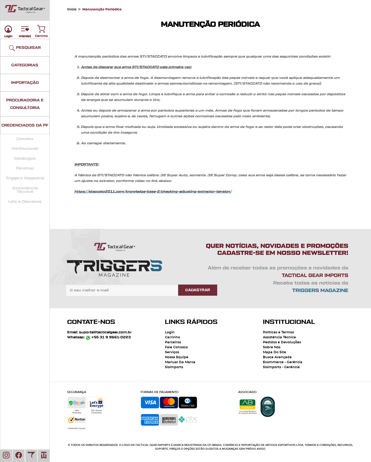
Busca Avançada (277, 357)
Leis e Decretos (25, 202)
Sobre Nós (271, 347)
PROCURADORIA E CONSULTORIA (25, 104)
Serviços (172, 352)
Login (170, 332)
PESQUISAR (25, 48)
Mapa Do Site (274, 352)
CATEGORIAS (24, 65)
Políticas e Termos (278, 332)
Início (71, 9)
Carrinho (41, 27)
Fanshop (25, 168)
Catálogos (25, 158)
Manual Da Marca (180, 362)
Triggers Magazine (25, 178)
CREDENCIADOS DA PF (24, 125)
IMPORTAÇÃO (25, 83)
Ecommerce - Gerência (282, 362)
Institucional (25, 148)
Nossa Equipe (176, 357)
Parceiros (173, 342)
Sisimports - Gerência (281, 367)
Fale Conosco (176, 347)
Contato (24, 139)
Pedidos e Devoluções (282, 342)
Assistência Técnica (25, 190)
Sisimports (174, 367)
